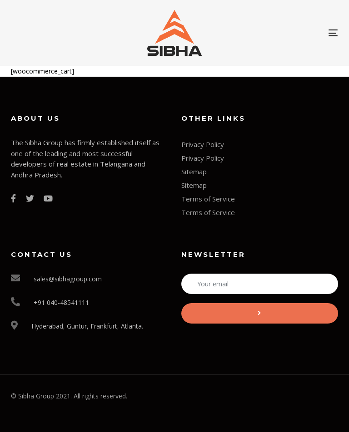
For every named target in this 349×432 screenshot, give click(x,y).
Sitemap (194, 171)
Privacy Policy (202, 144)
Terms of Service (208, 198)
